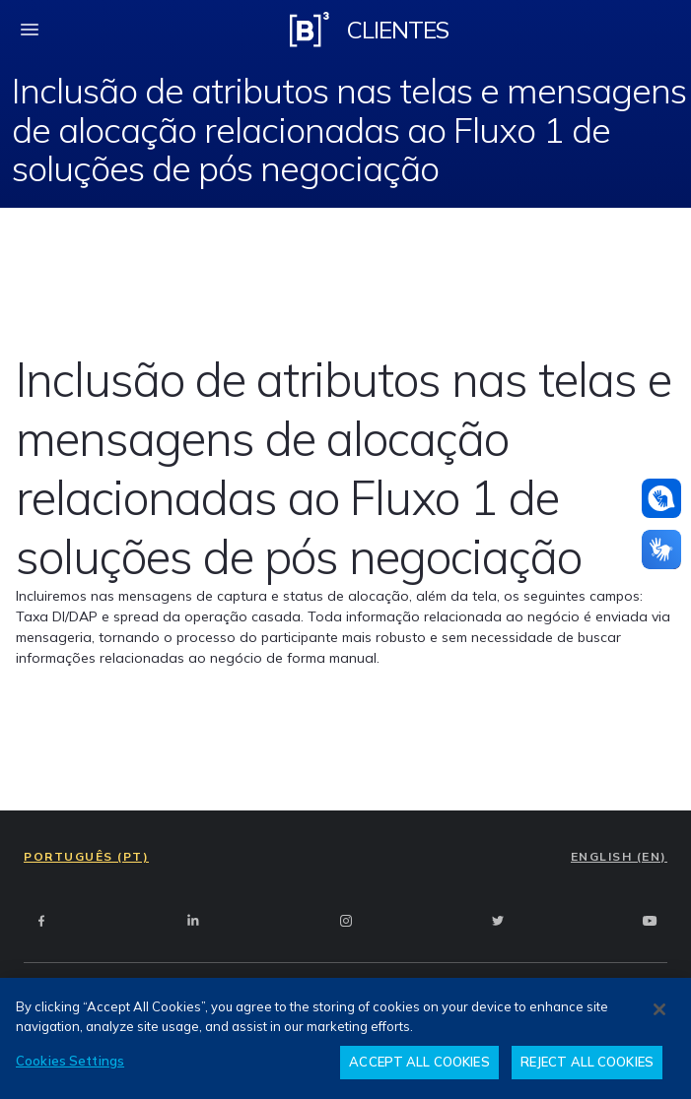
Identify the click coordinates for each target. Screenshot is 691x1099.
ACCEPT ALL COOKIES (419, 1061)
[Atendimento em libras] (661, 498)
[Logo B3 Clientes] (309, 29)
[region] (345, 1038)
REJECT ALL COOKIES (587, 1061)
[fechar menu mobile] (29, 29)
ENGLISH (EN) (619, 856)
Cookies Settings (70, 1060)
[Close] (659, 1009)
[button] (661, 498)
